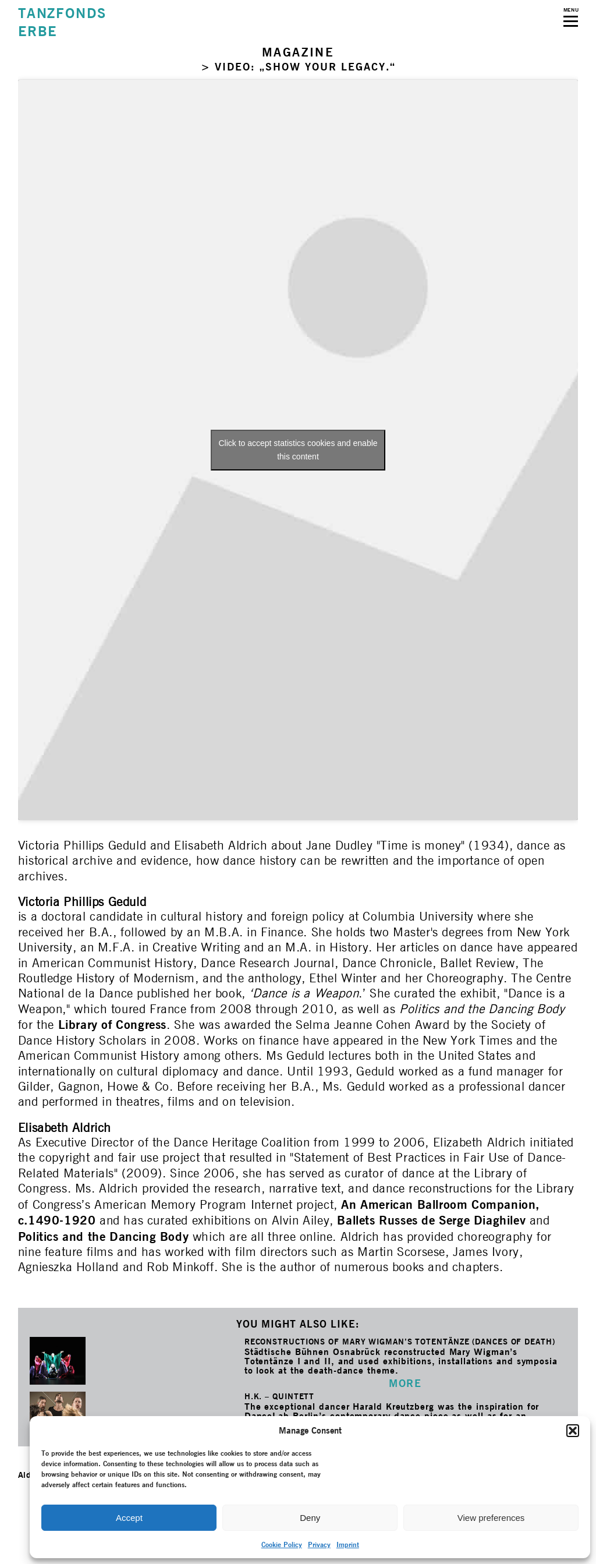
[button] (573, 1430)
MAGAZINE (298, 52)
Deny (310, 1518)
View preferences (491, 1518)
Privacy (319, 1544)
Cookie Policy (281, 1544)
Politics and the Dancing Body (103, 1236)
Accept (129, 1518)
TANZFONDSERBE (62, 22)
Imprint (347, 1544)
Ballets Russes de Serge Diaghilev (431, 1220)
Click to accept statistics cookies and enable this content (297, 449)
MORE (405, 1383)
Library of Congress (112, 1024)
